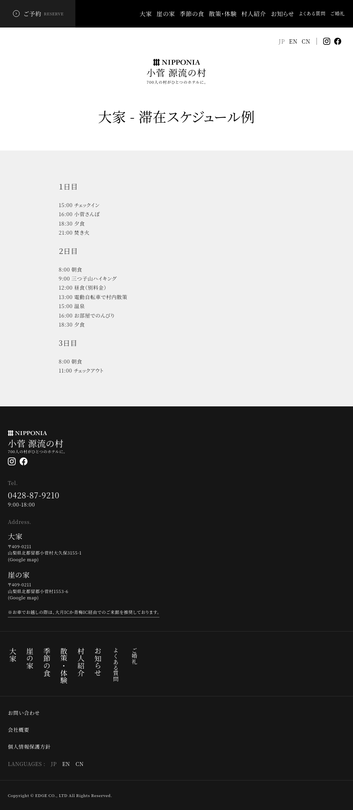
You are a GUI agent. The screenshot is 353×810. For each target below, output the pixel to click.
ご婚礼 (134, 656)
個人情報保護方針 (29, 746)
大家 (146, 13)
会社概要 (18, 729)
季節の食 (192, 13)
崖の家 (166, 13)
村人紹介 (253, 13)
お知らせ (282, 13)
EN (293, 41)
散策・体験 (223, 13)
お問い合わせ (24, 713)
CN (306, 41)
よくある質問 (116, 664)
